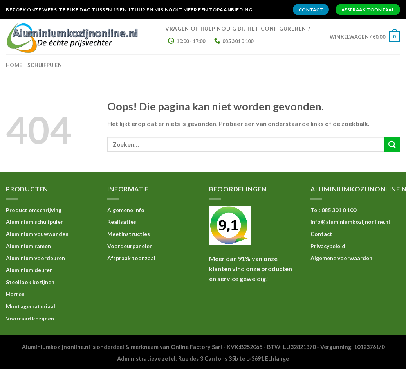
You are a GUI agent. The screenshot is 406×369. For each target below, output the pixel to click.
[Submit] (392, 144)
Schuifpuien (44, 65)
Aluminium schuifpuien (35, 221)
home (14, 65)
